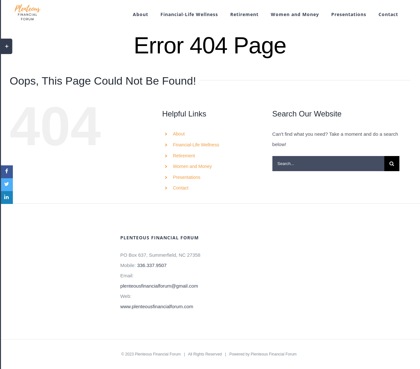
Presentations (187, 177)
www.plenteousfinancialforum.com (156, 306)
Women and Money (192, 166)
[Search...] (328, 163)
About (179, 133)
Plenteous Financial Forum (158, 354)
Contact (180, 187)
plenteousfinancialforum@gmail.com (159, 286)
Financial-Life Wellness (196, 144)
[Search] (391, 163)
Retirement (184, 155)
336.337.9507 (152, 265)
